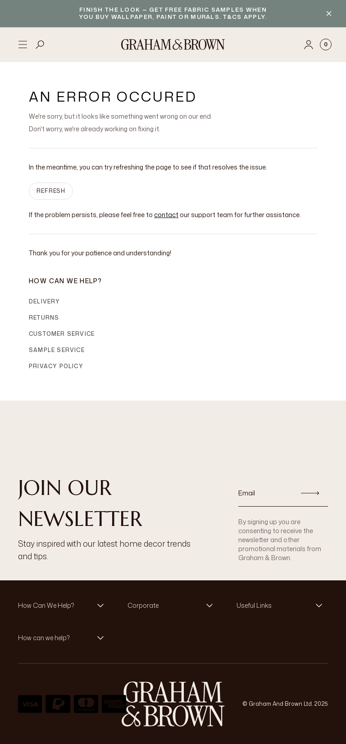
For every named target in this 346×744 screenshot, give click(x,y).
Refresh (50, 191)
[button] (63, 605)
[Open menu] (22, 44)
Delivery (44, 301)
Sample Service (57, 350)
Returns (44, 317)
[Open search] (40, 44)
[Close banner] (329, 13)
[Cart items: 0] (326, 44)
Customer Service (62, 334)
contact (166, 214)
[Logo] (173, 44)
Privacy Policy (56, 366)
